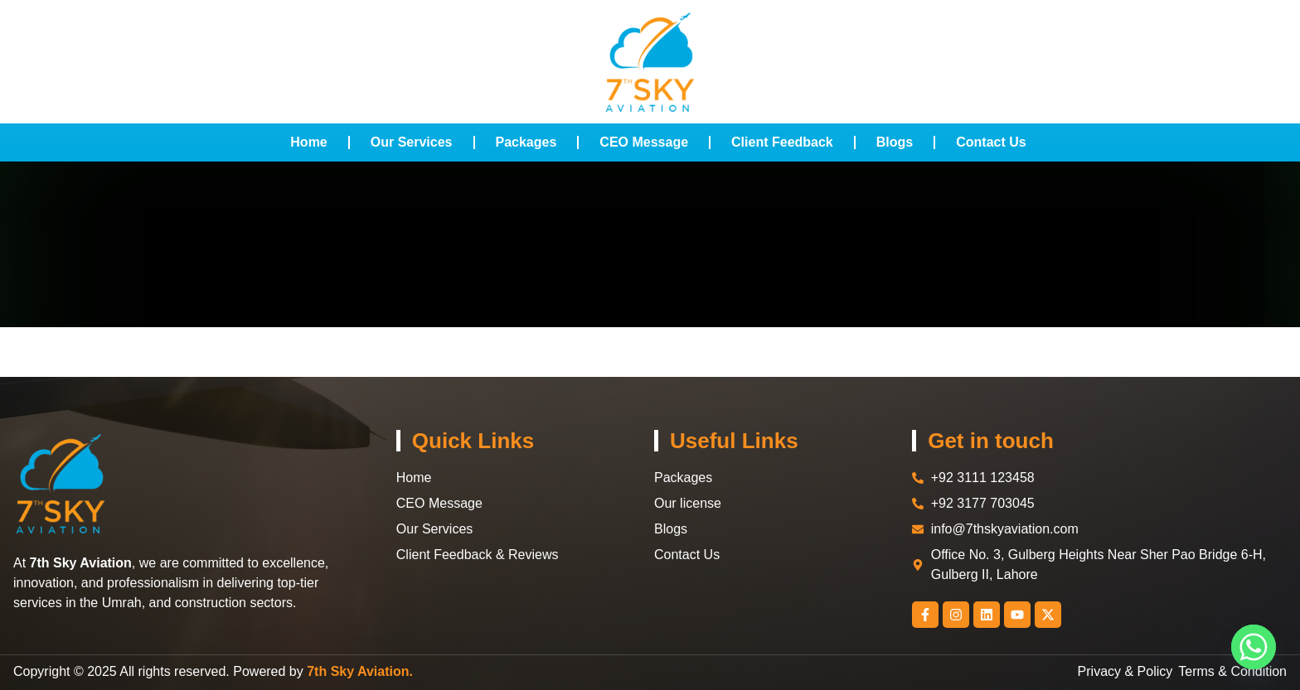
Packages (526, 142)
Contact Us (991, 142)
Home (308, 142)
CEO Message (643, 142)
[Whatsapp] (1253, 647)
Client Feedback (782, 142)
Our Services (412, 142)
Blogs (894, 142)
